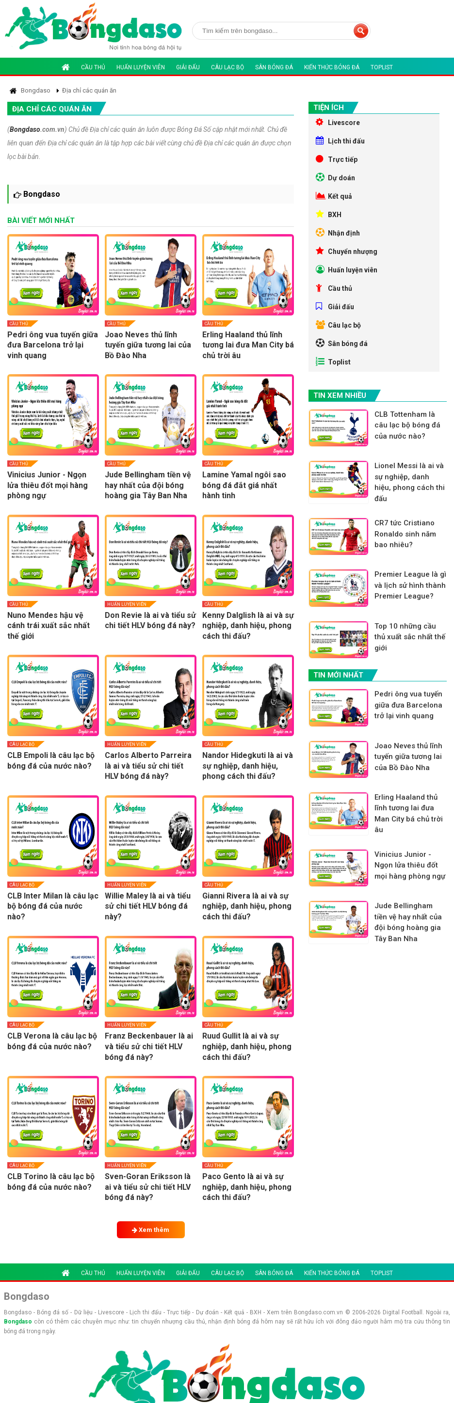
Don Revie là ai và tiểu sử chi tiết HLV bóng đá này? (150, 621)
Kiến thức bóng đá (331, 67)
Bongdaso (25, 129)
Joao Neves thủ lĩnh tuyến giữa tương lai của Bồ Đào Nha (148, 345)
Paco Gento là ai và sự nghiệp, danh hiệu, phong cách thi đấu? (247, 1187)
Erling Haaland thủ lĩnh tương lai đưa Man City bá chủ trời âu (248, 345)
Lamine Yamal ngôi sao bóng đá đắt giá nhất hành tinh (244, 485)
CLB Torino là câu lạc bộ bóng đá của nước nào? (51, 1182)
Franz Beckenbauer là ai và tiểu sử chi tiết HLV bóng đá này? (149, 1046)
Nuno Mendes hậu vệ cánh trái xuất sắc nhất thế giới (48, 626)
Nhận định (338, 232)
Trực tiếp (336, 159)
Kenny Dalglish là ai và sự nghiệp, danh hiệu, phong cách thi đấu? (248, 626)
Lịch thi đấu (340, 140)
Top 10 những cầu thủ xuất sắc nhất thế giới (409, 637)
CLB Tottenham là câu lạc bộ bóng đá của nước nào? (407, 425)
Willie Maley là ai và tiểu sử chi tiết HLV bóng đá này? (148, 906)
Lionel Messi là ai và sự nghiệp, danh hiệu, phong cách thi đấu (409, 482)
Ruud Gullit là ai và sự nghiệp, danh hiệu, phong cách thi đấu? (247, 1046)
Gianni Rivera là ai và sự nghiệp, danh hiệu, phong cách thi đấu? (247, 906)
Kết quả (334, 195)
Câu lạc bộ (227, 67)
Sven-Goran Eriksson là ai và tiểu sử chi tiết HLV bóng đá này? (148, 1187)
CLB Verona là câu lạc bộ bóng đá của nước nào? (52, 1041)
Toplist (382, 67)
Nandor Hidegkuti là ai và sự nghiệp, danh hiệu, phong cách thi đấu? (247, 766)
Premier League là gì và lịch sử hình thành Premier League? (410, 585)
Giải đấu (188, 67)
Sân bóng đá (274, 67)
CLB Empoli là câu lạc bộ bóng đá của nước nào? (51, 761)
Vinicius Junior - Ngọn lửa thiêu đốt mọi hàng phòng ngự (47, 485)
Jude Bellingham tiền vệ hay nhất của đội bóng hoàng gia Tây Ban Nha (148, 485)
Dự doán (335, 177)
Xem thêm (150, 1229)
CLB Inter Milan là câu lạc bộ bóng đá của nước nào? (52, 906)
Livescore (338, 122)
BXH (328, 214)
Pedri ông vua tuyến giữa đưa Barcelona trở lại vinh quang (52, 345)
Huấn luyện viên (140, 67)
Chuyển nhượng (346, 251)
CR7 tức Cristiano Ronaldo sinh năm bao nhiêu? (405, 534)
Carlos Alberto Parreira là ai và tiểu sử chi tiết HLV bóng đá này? (148, 766)
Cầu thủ (93, 67)
